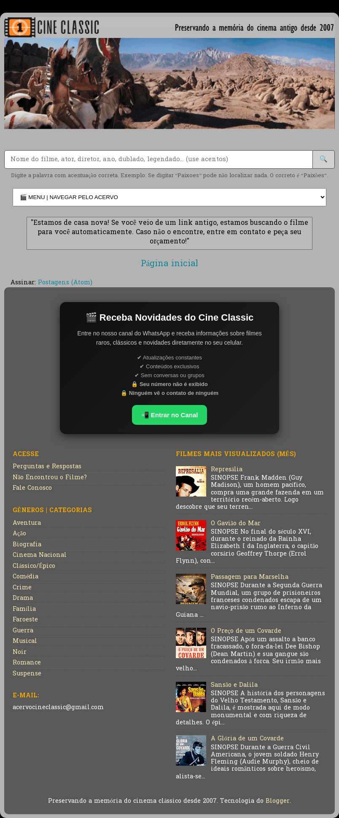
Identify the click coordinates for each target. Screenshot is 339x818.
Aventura (27, 523)
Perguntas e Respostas (47, 466)
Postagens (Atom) (65, 282)
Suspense (27, 674)
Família (24, 609)
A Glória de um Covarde (247, 738)
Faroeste (25, 620)
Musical (25, 641)
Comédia (25, 576)
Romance (27, 663)
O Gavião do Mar (236, 523)
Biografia (27, 544)
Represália (226, 469)
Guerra (23, 630)
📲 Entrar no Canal (169, 414)
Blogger (278, 801)
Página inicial (170, 264)
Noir (20, 652)
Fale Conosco (32, 488)
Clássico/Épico (34, 566)
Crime (22, 587)
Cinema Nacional (40, 555)
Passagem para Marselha (249, 577)
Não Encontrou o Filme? (50, 477)
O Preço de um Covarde (246, 631)
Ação (19, 533)
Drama (23, 598)
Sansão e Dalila (234, 685)
